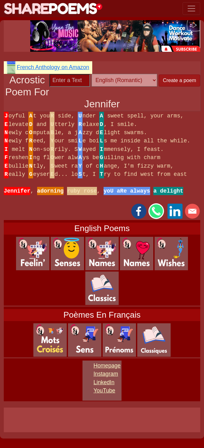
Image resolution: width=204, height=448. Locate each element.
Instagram (106, 374)
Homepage (107, 365)
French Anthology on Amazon (53, 67)
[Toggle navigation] (191, 8)
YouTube (104, 390)
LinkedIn (104, 382)
